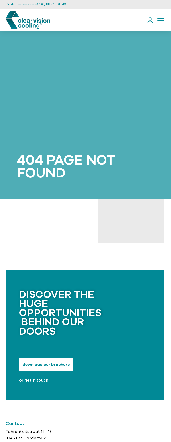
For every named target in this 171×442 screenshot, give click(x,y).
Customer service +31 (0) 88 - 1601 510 (36, 4)
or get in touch (33, 380)
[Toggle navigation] (160, 20)
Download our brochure (46, 365)
